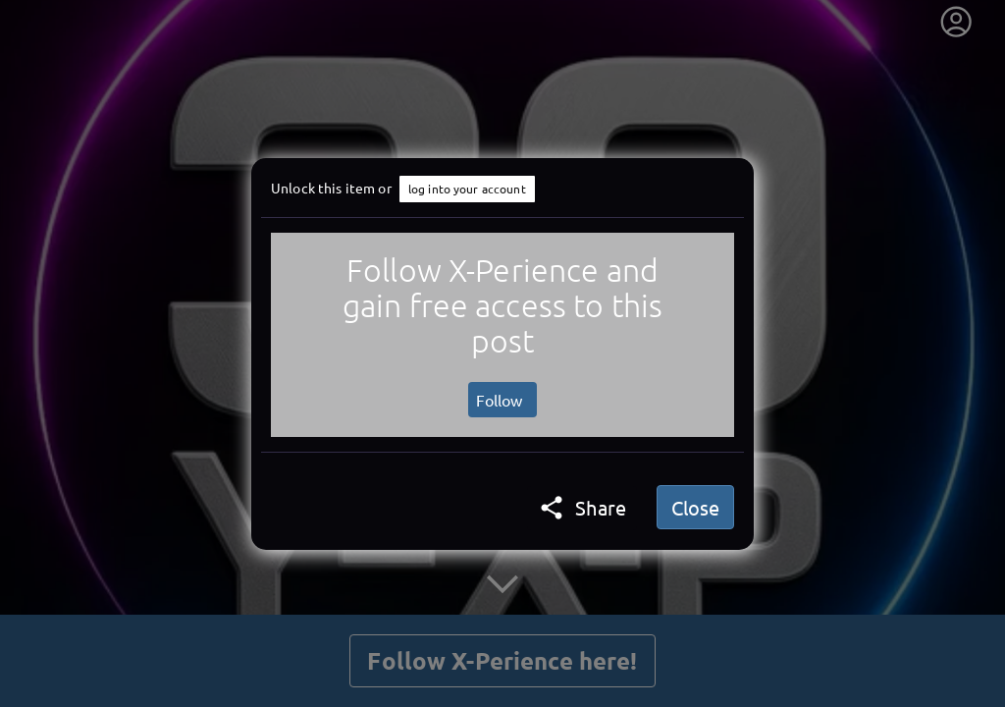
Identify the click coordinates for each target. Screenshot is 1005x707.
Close (695, 507)
